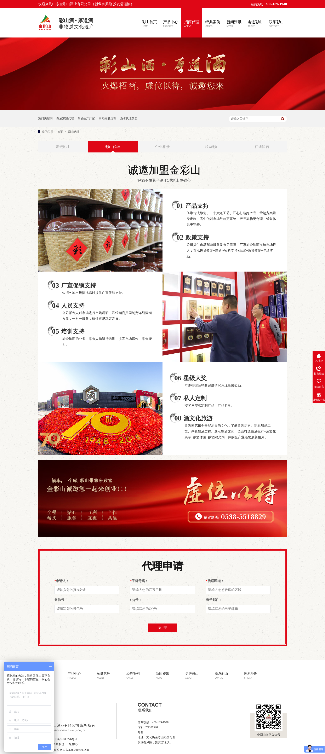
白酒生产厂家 (86, 118)
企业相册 (162, 147)
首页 (60, 131)
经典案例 (212, 23)
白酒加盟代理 (65, 118)
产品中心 (170, 23)
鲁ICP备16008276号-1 (63, 739)
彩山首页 (149, 23)
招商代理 (191, 23)
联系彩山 (276, 23)
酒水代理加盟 (128, 118)
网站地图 (250, 675)
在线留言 (262, 147)
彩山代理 (74, 131)
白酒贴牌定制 (107, 118)
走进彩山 (255, 23)
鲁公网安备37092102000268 (69, 750)
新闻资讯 (234, 23)
